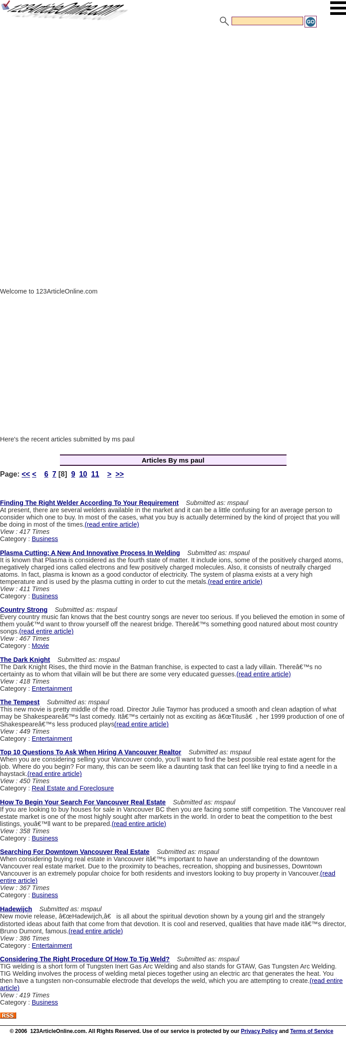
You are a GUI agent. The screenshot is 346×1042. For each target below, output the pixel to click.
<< (26, 474)
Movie (40, 645)
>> (119, 474)
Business (45, 538)
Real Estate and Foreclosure (73, 788)
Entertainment (52, 688)
